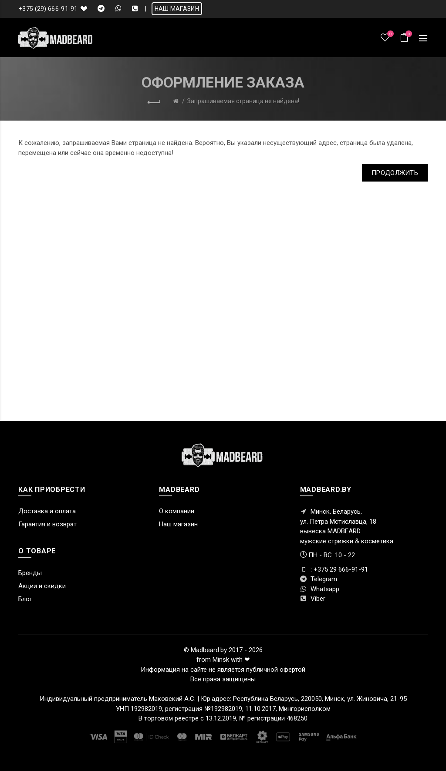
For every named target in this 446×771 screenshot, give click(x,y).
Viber (312, 599)
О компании (176, 511)
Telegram (318, 579)
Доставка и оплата (47, 511)
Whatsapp (319, 589)
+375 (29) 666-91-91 (48, 8)
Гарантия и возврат (47, 524)
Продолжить (395, 173)
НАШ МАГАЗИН (177, 8)
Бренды (30, 573)
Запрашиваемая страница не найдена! (243, 101)
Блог (25, 599)
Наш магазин (178, 524)
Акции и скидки (42, 586)
